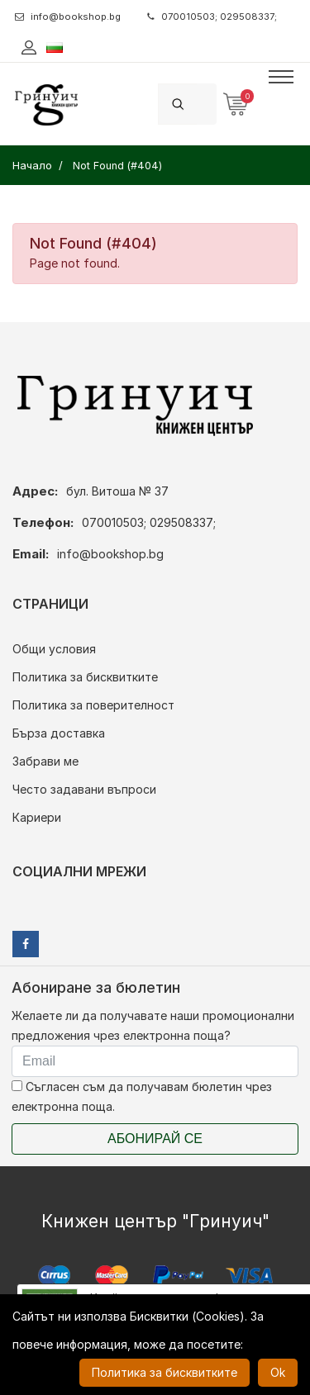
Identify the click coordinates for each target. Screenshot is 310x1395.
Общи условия (54, 649)
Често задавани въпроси (84, 789)
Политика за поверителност (93, 705)
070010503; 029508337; (212, 16)
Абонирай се (155, 1139)
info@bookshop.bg (68, 16)
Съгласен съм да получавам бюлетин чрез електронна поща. (142, 1096)
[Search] (207, 103)
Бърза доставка (58, 733)
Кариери (36, 817)
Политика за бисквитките (85, 677)
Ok (277, 1372)
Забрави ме (45, 761)
